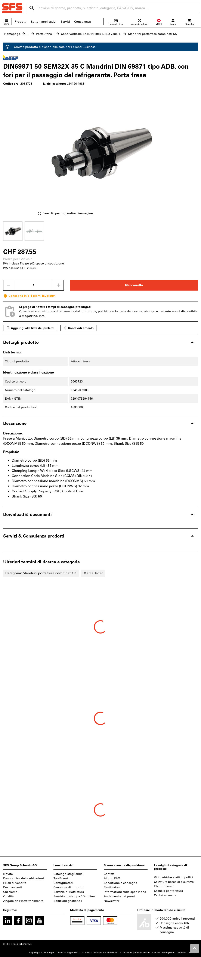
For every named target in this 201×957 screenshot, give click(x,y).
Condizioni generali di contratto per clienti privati (147, 952)
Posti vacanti (12, 887)
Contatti (109, 874)
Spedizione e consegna (120, 883)
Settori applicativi (43, 22)
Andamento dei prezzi (119, 896)
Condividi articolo (78, 328)
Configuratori (63, 883)
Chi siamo (10, 892)
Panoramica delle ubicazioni (23, 878)
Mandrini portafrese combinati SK (152, 34)
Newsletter (111, 901)
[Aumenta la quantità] (58, 285)
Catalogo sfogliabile (68, 874)
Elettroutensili (164, 886)
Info (42, 316)
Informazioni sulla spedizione (125, 892)
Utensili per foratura (168, 891)
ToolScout (60, 878)
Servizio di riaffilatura (68, 892)
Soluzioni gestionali (67, 901)
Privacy (181, 952)
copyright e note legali (42, 952)
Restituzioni (112, 887)
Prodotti (21, 22)
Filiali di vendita (14, 883)
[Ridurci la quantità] (8, 285)
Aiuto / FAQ (112, 878)
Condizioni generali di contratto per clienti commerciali (87, 952)
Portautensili (45, 34)
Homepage (12, 34)
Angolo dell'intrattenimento (23, 901)
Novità (8, 874)
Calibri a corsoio (165, 895)
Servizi (65, 22)
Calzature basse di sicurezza (174, 882)
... (28, 34)
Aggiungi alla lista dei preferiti (30, 328)
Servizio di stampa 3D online (74, 896)
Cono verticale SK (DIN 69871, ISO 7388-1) (91, 34)
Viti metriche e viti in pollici (173, 877)
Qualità (8, 896)
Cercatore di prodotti (68, 887)
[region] (100, 230)
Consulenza (82, 22)
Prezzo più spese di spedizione (42, 263)
